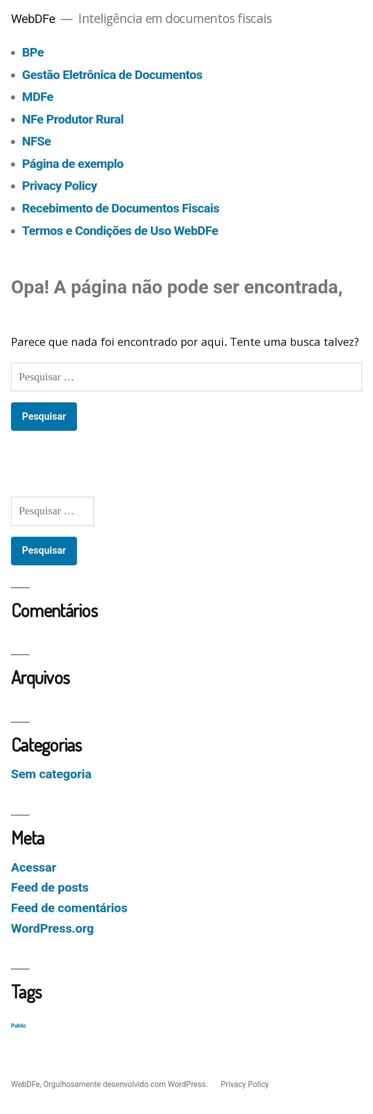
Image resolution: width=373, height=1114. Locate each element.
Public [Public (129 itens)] (18, 1026)
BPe (33, 52)
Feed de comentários (69, 908)
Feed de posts (49, 887)
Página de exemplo (73, 163)
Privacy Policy (59, 185)
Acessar (33, 867)
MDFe (37, 96)
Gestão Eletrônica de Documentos (112, 74)
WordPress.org (52, 928)
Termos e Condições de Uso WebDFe (120, 230)
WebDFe (33, 18)
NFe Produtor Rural (73, 119)
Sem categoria (51, 774)
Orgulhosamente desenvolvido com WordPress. (127, 1084)
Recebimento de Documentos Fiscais (121, 208)
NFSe (36, 141)
